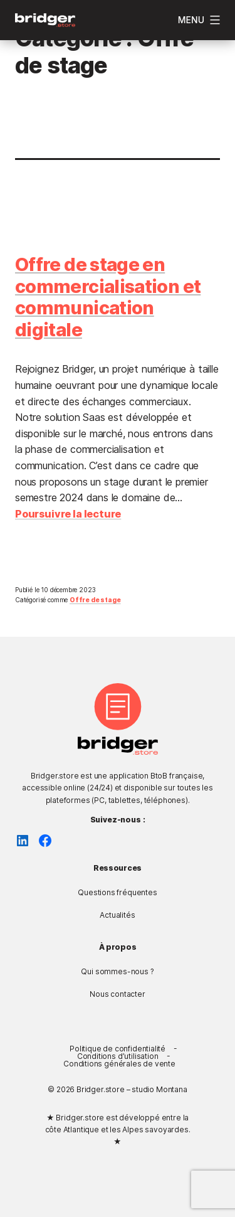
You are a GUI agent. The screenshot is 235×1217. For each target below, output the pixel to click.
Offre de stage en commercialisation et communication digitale (108, 297)
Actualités (117, 915)
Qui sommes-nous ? (117, 971)
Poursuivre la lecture (68, 514)
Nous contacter (117, 994)
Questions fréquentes (117, 892)
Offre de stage (95, 599)
